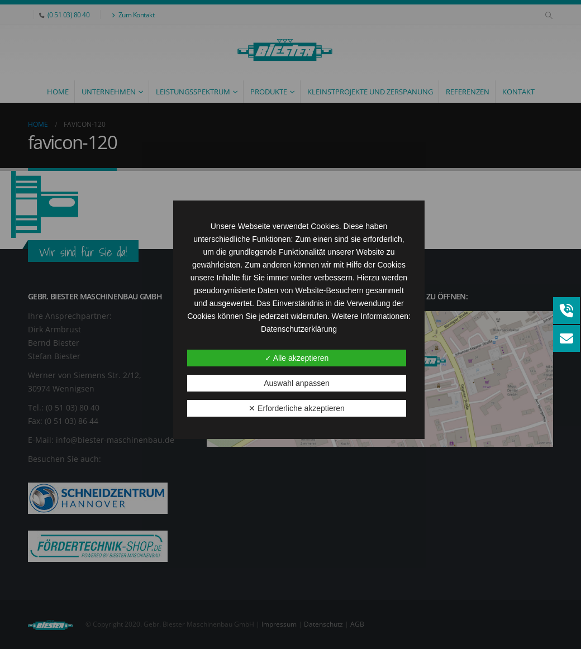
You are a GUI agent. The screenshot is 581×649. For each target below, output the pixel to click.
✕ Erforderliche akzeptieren (297, 408)
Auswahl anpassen (297, 383)
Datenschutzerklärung (299, 328)
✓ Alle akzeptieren (297, 358)
